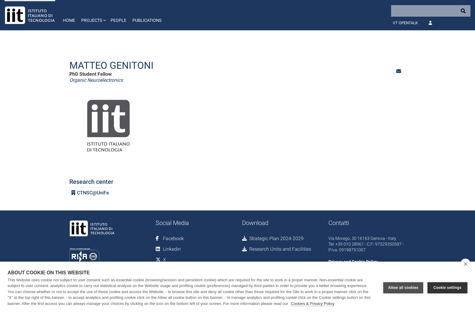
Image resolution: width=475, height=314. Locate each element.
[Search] (430, 11)
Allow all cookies (403, 288)
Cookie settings (447, 288)
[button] (93, 15)
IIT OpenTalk (405, 23)
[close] (465, 264)
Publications (146, 20)
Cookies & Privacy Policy (312, 303)
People (118, 20)
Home (69, 20)
